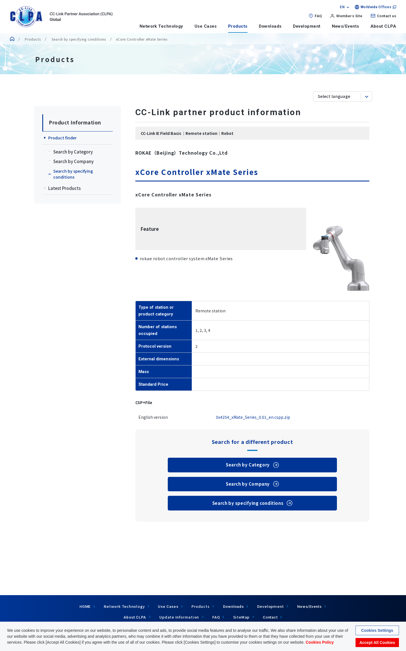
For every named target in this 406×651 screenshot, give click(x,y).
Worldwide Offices (376, 7)
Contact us (386, 16)
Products (238, 26)
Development (307, 26)
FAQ (318, 16)
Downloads (270, 26)
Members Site (349, 16)
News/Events (345, 26)
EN (342, 7)
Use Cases (206, 26)
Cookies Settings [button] (377, 631)
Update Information (179, 617)
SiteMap (241, 617)
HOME (85, 606)
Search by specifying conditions (78, 39)
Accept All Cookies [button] (377, 643)
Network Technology (161, 26)
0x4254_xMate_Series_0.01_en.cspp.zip (253, 417)
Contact (270, 617)
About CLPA (383, 26)
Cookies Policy (320, 643)
